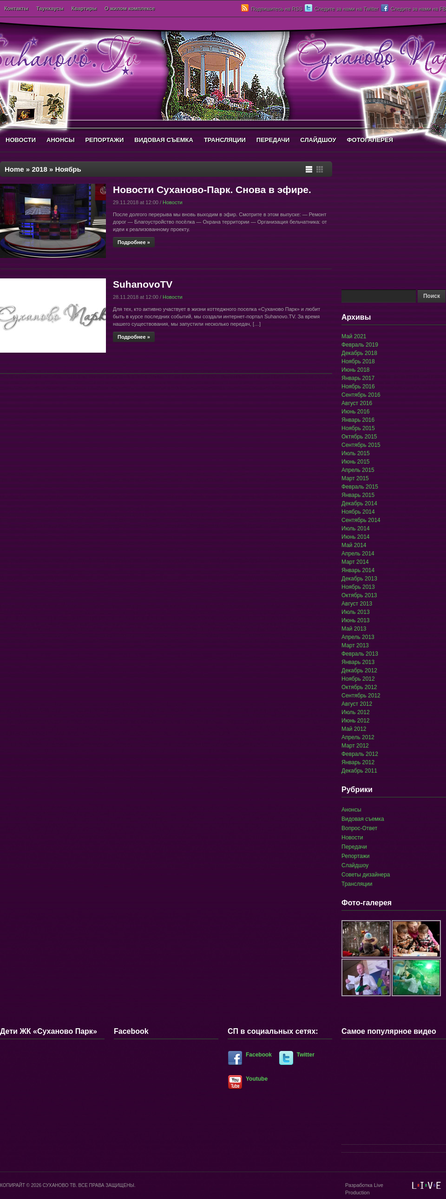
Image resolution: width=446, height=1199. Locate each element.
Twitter (306, 1054)
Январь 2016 (357, 420)
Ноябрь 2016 (358, 386)
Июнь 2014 (355, 537)
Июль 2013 (355, 612)
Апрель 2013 (357, 637)
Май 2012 (354, 729)
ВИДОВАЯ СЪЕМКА (163, 139)
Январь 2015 (357, 495)
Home (14, 169)
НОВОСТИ (21, 139)
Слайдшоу (354, 865)
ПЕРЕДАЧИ (273, 139)
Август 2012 (356, 704)
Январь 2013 (357, 662)
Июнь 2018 (355, 370)
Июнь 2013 (355, 620)
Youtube (257, 1079)
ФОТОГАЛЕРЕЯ (370, 139)
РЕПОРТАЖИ (104, 139)
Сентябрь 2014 (360, 520)
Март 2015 (355, 478)
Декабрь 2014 (359, 503)
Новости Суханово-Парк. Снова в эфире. (212, 189)
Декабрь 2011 (359, 770)
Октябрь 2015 (359, 436)
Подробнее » (134, 242)
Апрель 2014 (357, 553)
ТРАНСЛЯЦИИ (225, 139)
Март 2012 (355, 745)
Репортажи (355, 856)
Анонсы (351, 809)
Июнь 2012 (355, 720)
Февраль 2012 (359, 754)
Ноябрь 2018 (358, 361)
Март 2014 (355, 562)
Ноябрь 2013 (358, 587)
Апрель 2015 (357, 470)
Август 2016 (356, 403)
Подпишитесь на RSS (276, 9)
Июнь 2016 (355, 411)
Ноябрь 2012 (358, 679)
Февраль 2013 (359, 654)
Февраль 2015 (359, 486)
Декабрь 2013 (359, 578)
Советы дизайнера (365, 874)
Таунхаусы (50, 8)
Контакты (16, 8)
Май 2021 (354, 336)
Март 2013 (355, 645)
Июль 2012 (355, 712)
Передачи (354, 847)
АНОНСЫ (60, 139)
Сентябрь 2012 (360, 695)
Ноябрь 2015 (358, 428)
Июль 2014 (355, 528)
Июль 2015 (355, 453)
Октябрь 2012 (359, 687)
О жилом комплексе (130, 8)
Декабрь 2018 (359, 353)
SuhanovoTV (142, 284)
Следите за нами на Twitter (347, 9)
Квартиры (84, 8)
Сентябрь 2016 (360, 395)
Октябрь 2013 (359, 595)
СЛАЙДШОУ (318, 139)
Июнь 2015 (355, 461)
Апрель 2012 (357, 737)
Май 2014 (354, 545)
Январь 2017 (357, 378)
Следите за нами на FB (418, 9)
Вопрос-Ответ (359, 828)
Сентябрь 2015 (360, 445)
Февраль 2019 (359, 345)
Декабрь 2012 (359, 670)
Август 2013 (356, 603)
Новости (173, 202)
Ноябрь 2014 (358, 512)
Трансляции (356, 884)
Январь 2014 (357, 570)
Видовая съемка (362, 819)
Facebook (259, 1054)
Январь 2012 (357, 762)
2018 (39, 169)
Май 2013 (354, 628)
